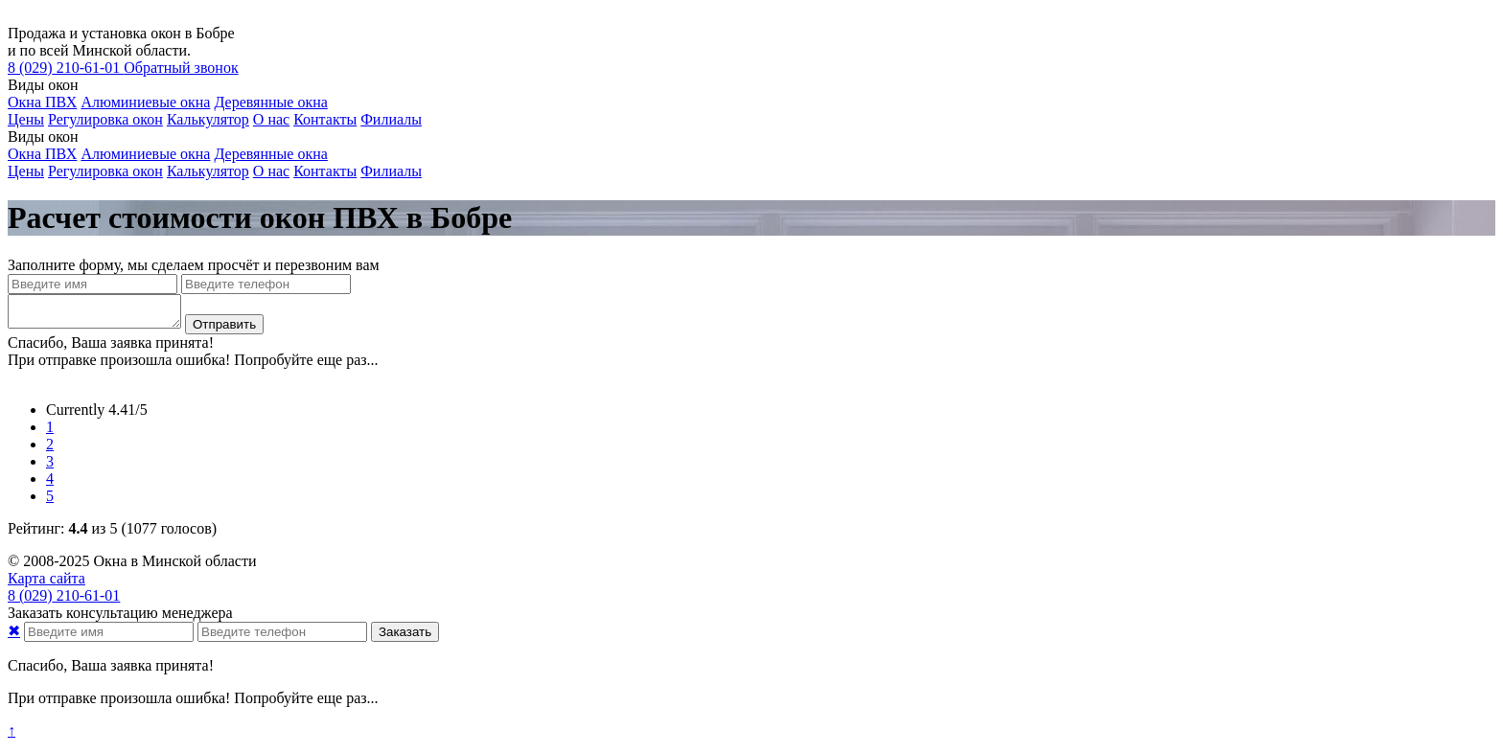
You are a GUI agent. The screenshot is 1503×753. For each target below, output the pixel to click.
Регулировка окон (105, 119)
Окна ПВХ (42, 102)
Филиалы (391, 119)
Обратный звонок (181, 67)
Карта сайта (46, 584)
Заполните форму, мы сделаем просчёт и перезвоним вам (194, 265)
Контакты (325, 119)
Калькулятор (208, 119)
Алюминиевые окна (145, 102)
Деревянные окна (270, 102)
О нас (271, 119)
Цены (26, 119)
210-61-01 (66, 67)
